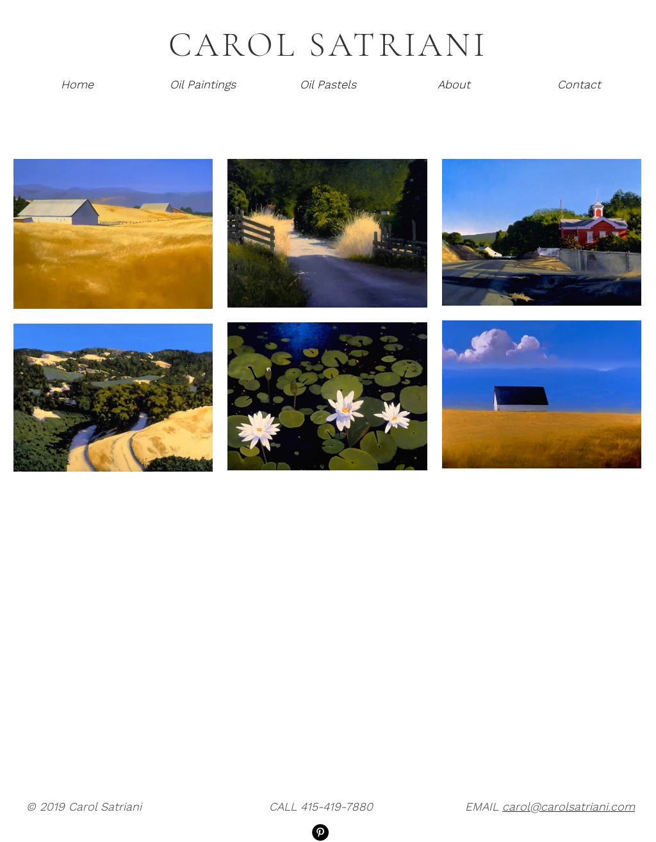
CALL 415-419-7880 (321, 806)
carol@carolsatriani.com (568, 806)
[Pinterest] (320, 832)
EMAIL (483, 806)
